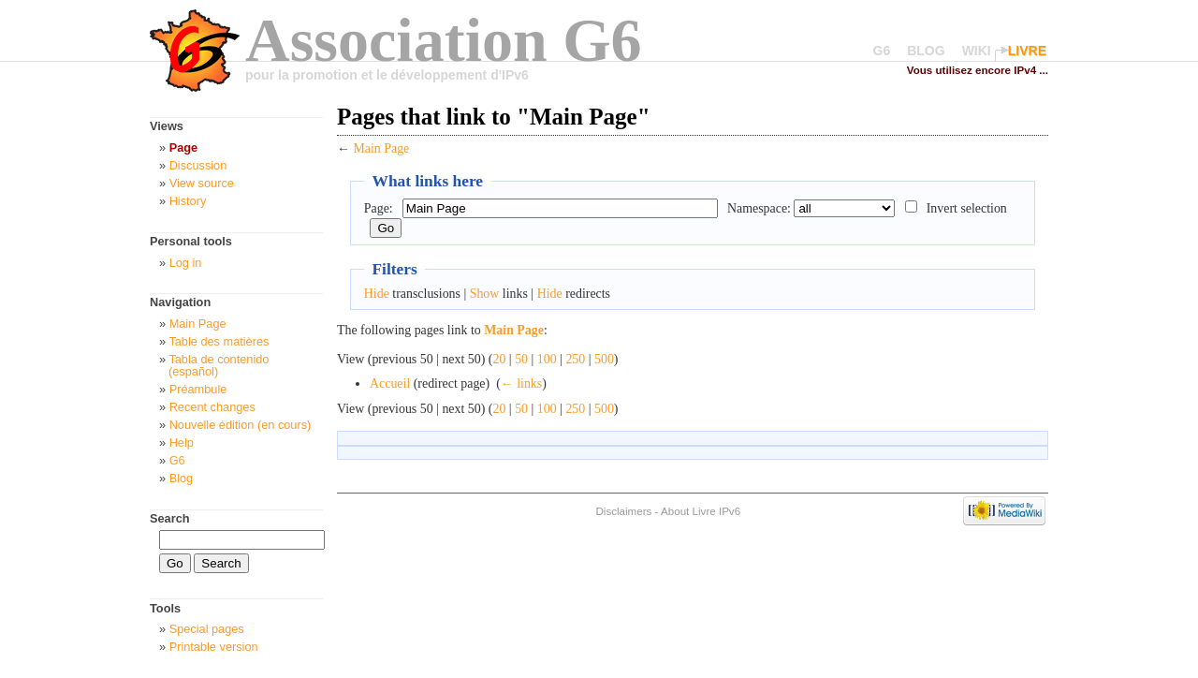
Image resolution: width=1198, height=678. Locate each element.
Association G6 (443, 40)
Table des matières (218, 341)
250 (575, 359)
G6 (882, 50)
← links (521, 383)
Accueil (390, 383)
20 (498, 359)
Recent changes (212, 407)
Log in (185, 263)
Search (170, 518)
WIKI (976, 50)
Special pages (206, 629)
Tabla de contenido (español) (218, 365)
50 (521, 359)
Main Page (381, 148)
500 (604, 359)
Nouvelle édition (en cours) (240, 425)
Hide (376, 294)
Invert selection (967, 208)
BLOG (925, 50)
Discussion (198, 165)
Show (485, 294)
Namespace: (759, 208)
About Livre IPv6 (700, 511)
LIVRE (1027, 50)
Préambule (198, 389)
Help (181, 442)
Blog (181, 478)
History (188, 201)
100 (547, 359)
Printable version (213, 647)
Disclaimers (623, 511)
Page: (378, 208)
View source (201, 183)
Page (183, 147)
